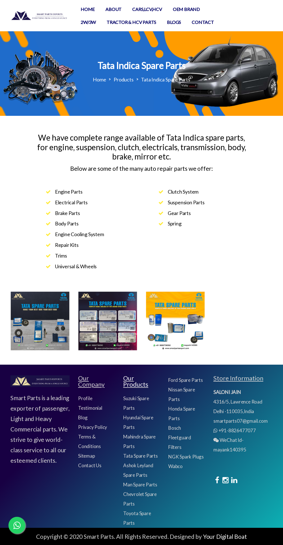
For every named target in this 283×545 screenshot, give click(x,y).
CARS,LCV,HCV (147, 9)
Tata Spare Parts (140, 456)
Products (123, 79)
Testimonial (90, 408)
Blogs (174, 22)
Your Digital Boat (225, 536)
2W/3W (88, 22)
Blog (83, 417)
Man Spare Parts (140, 485)
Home (88, 9)
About (113, 9)
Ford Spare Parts (185, 380)
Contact (203, 22)
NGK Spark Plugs (186, 457)
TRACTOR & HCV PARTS (131, 22)
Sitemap (86, 456)
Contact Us (89, 465)
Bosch (174, 428)
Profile (85, 398)
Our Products (135, 381)
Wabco (175, 466)
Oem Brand (186, 9)
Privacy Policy (92, 427)
